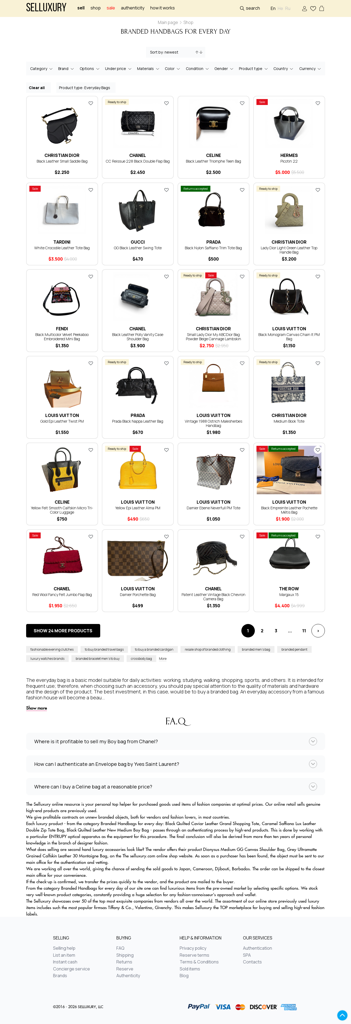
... (290, 631)
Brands (60, 975)
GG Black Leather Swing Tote (138, 247)
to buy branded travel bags (104, 649)
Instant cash (65, 962)
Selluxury (46, 8)
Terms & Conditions (199, 962)
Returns (124, 962)
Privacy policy (193, 948)
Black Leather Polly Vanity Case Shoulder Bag (137, 336)
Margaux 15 (289, 594)
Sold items (190, 969)
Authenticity (132, 8)
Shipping (125, 955)
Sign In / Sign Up (304, 8)
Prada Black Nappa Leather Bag (137, 421)
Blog (184, 975)
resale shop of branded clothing (208, 649)
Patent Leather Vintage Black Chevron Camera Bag (213, 596)
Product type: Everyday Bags (86, 87)
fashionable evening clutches (52, 649)
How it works (162, 8)
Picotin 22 (289, 161)
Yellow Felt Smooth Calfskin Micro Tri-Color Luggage (62, 510)
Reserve (124, 969)
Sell (81, 8)
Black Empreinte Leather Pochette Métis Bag (289, 510)
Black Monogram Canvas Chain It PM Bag (289, 336)
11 (304, 631)
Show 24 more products (63, 631)
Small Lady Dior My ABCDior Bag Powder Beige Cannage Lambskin (213, 336)
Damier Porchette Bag (138, 594)
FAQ (120, 948)
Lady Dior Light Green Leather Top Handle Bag (289, 250)
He (280, 8)
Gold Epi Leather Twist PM (62, 421)
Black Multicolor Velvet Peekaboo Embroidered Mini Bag (62, 336)
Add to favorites (91, 103)
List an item (64, 955)
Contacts (252, 962)
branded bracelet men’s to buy (98, 658)
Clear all (39, 87)
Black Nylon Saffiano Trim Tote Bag (213, 247)
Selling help (64, 948)
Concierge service (71, 969)
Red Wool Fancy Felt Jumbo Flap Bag (62, 594)
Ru (287, 8)
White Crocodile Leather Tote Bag (62, 247)
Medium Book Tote (289, 421)
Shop (96, 8)
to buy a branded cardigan (154, 649)
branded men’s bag (256, 649)
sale (111, 8)
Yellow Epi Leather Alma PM (137, 507)
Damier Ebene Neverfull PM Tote (213, 507)
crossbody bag (141, 658)
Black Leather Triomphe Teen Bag (213, 161)
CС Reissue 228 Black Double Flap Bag (138, 161)
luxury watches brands (47, 658)
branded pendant (294, 649)
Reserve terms (194, 955)
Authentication (257, 948)
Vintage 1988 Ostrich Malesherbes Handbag (213, 423)
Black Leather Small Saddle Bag (62, 161)
